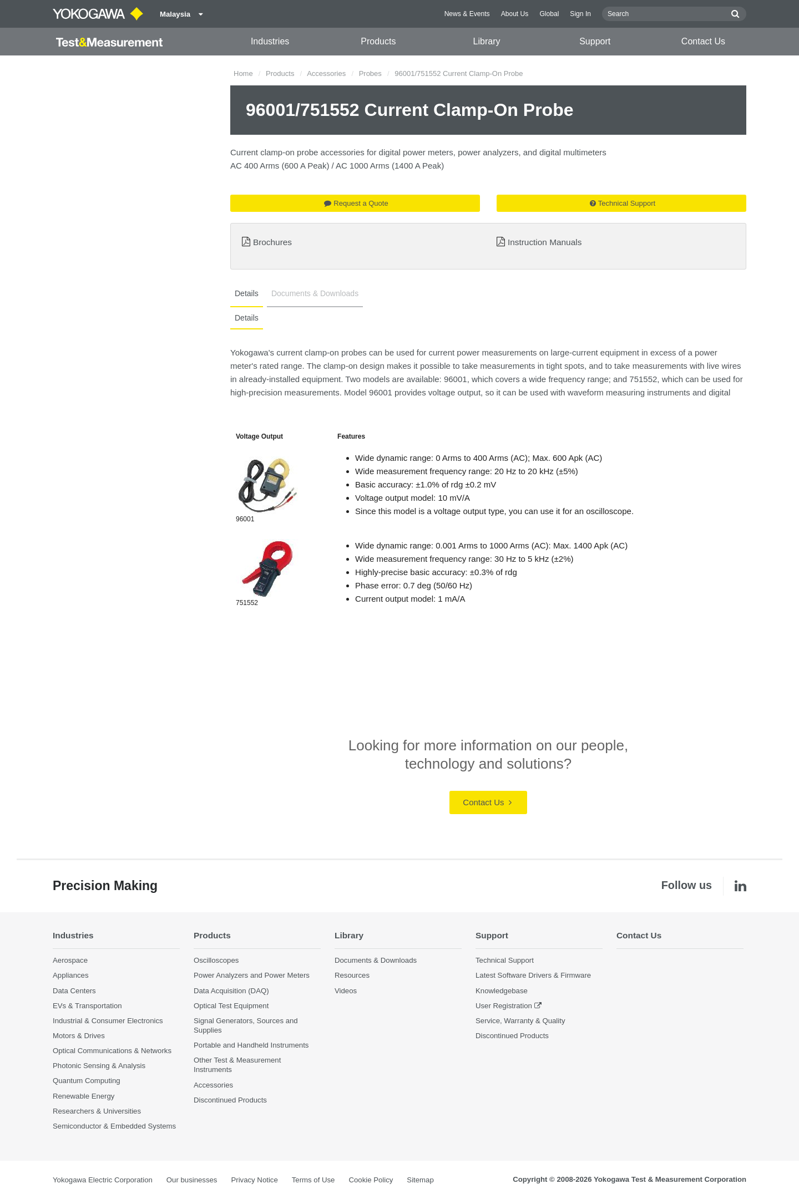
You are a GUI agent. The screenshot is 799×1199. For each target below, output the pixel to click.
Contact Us (703, 41)
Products (378, 41)
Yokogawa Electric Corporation (103, 1180)
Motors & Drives (79, 1036)
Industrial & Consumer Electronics (108, 1021)
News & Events (467, 14)
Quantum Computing (86, 1080)
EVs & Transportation (87, 1006)
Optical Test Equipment (231, 1006)
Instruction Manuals (544, 242)
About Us (515, 14)
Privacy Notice (254, 1180)
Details (247, 293)
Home (243, 73)
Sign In (580, 14)
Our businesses (192, 1180)
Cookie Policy (370, 1180)
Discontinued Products (230, 1100)
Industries (270, 41)
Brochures (272, 242)
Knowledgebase (502, 991)
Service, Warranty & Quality (520, 1021)
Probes (370, 73)
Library (486, 41)
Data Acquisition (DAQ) (231, 991)
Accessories (326, 73)
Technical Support (622, 203)
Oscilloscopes (216, 960)
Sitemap (420, 1180)
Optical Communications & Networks (112, 1050)
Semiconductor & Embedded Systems (114, 1126)
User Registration (504, 1006)
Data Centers (74, 991)
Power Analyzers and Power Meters (252, 975)
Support (594, 41)
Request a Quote (356, 203)
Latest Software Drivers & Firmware (533, 975)
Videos (346, 991)
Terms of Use (313, 1180)
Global (549, 14)
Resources (352, 975)
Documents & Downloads (314, 293)
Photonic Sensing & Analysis (99, 1065)
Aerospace (70, 960)
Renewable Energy (83, 1096)
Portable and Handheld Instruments (251, 1045)
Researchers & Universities (97, 1111)
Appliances (71, 975)
